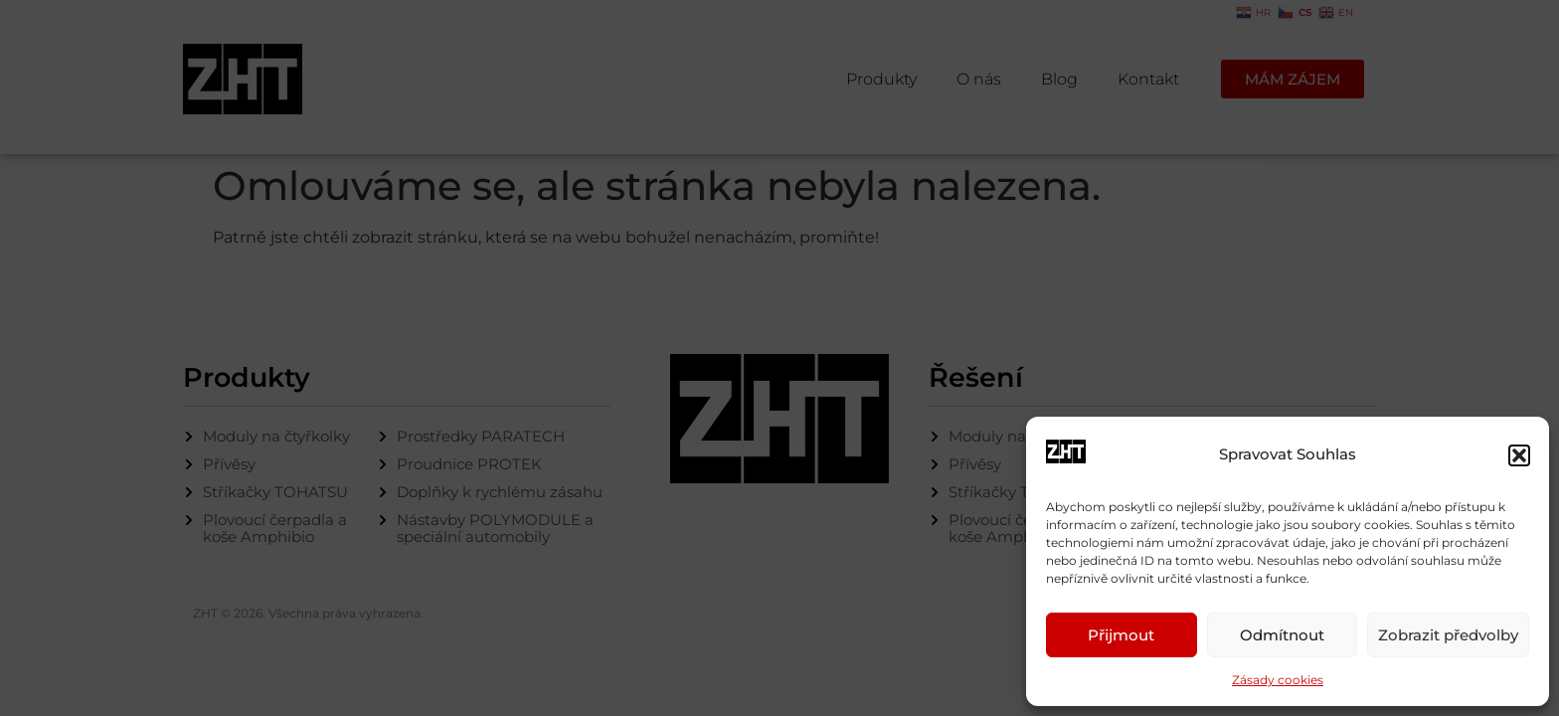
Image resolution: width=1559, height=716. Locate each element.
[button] (1519, 455)
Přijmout (1121, 635)
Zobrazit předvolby (1448, 635)
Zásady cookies (1277, 679)
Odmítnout (1282, 635)
